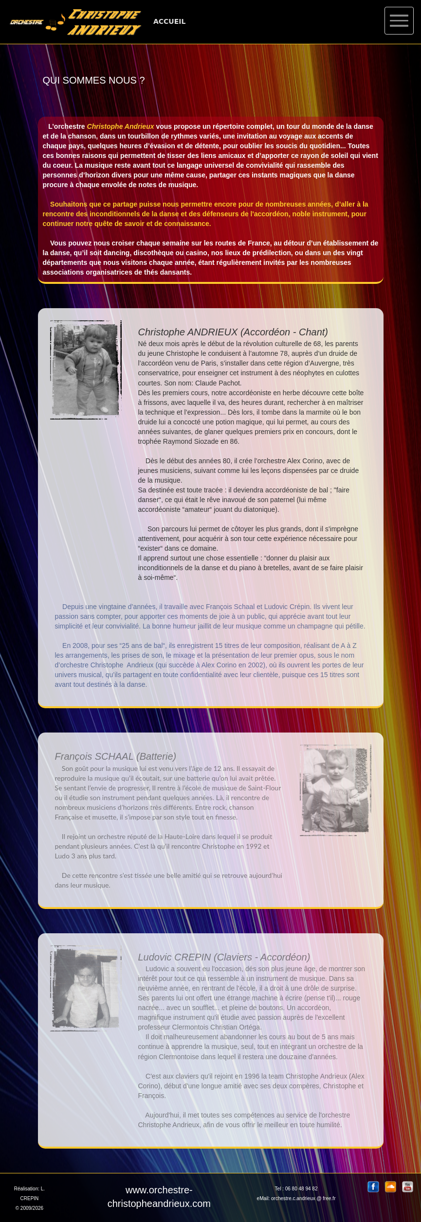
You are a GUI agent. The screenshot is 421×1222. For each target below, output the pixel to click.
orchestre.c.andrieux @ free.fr (303, 1198)
